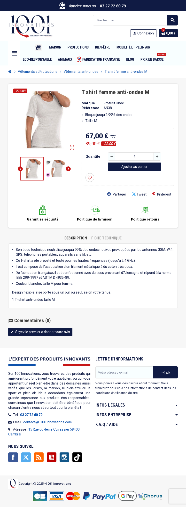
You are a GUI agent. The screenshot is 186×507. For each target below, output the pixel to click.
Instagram (64, 457)
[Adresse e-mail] (124, 372)
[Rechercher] (135, 20)
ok (165, 372)
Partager (116, 194)
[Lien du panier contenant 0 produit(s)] (168, 33)
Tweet (139, 194)
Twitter (26, 457)
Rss (39, 457)
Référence (90, 108)
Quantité (92, 156)
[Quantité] (134, 156)
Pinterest (161, 194)
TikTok (77, 457)
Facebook (13, 457)
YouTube (51, 457)
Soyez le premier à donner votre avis (40, 332)
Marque (88, 103)
